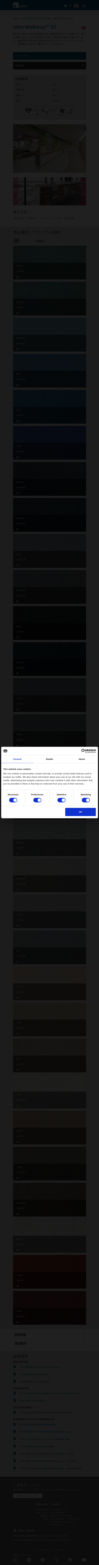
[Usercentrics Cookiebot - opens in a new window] (83, 751)
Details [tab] (49, 759)
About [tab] (82, 759)
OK (80, 812)
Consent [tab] (17, 759)
